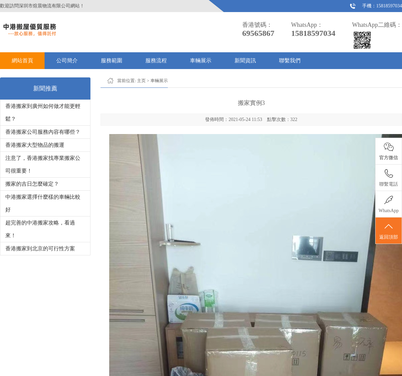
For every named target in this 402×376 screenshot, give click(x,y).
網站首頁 (22, 60)
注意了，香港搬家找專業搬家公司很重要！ (42, 164)
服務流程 (156, 60)
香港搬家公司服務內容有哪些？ (42, 132)
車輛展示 (200, 60)
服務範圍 (111, 60)
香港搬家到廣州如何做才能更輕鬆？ (42, 112)
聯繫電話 (388, 184)
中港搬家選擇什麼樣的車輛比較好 (42, 203)
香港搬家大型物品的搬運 (34, 145)
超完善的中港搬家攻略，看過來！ (40, 229)
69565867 (258, 33)
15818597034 (389, 5)
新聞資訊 (245, 60)
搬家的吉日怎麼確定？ (32, 184)
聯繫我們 (289, 60)
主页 (141, 80)
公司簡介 (67, 60)
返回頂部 (389, 231)
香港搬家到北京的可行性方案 (40, 248)
